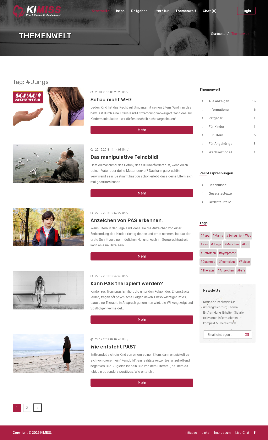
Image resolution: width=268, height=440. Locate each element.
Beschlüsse (217, 185)
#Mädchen (231, 244)
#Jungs (216, 244)
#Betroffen (208, 253)
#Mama (218, 235)
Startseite (100, 11)
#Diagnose (208, 262)
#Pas (204, 244)
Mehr (142, 130)
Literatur (161, 11)
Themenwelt (185, 11)
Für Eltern (232, 135)
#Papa (205, 235)
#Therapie (207, 270)
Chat (209, 11)
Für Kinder (232, 127)
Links (205, 433)
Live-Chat (242, 433)
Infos (120, 11)
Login (246, 11)
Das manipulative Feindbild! (124, 157)
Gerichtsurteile (220, 202)
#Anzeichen (226, 270)
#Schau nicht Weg (238, 235)
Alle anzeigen (232, 101)
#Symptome (227, 253)
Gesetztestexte (220, 194)
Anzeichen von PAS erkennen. (127, 220)
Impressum (222, 433)
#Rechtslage (227, 262)
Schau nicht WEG (111, 100)
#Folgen (244, 262)
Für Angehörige (232, 144)
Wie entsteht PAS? (113, 347)
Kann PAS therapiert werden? (127, 283)
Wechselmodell (232, 152)
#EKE (245, 244)
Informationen (232, 109)
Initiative (191, 433)
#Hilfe (241, 270)
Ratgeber (139, 11)
